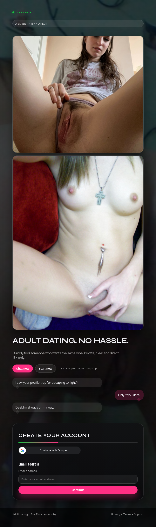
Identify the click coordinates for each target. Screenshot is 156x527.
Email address (27, 471)
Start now (45, 368)
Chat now (22, 368)
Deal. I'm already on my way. (35, 407)
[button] (49, 450)
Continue (78, 490)
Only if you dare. (129, 395)
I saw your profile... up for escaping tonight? (47, 382)
